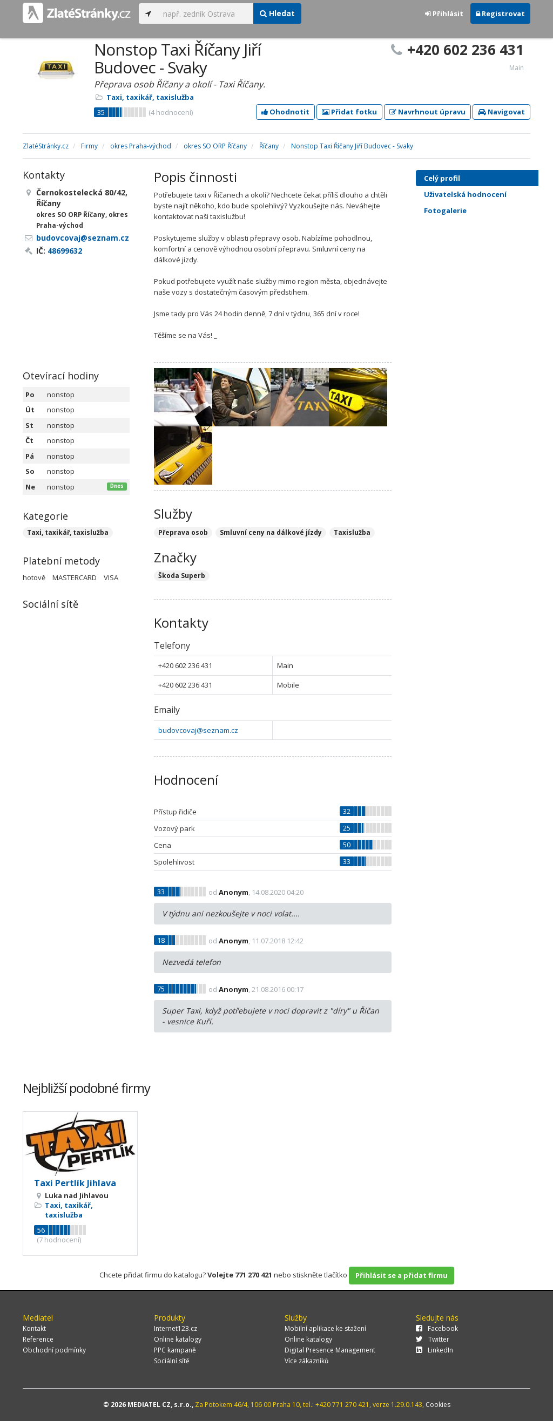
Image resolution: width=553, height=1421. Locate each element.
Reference (38, 1339)
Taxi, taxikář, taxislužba (150, 97)
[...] (205, 13)
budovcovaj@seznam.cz (198, 730)
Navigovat (501, 112)
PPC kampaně (175, 1350)
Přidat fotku (349, 112)
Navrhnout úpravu (427, 112)
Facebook (437, 1328)
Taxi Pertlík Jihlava (75, 1183)
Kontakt (34, 1328)
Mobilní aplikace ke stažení (325, 1328)
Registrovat (500, 13)
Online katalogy (177, 1339)
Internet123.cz (175, 1328)
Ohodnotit (285, 112)
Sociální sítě (172, 1360)
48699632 (65, 251)
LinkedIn (434, 1350)
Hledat (277, 13)
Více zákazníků (306, 1360)
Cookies (438, 1404)
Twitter (432, 1339)
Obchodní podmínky (54, 1350)
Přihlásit (444, 13)
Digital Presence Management (330, 1350)
